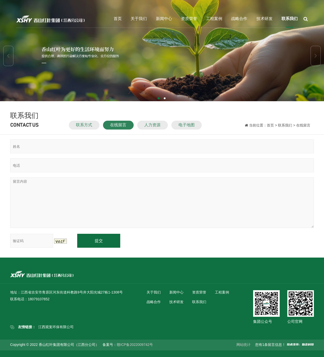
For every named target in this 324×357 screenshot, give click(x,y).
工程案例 (214, 18)
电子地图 (186, 127)
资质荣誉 (189, 18)
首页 (118, 18)
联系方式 (84, 127)
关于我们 (139, 18)
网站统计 (243, 345)
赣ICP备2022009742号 (135, 345)
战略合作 (239, 18)
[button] (158, 98)
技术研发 (264, 18)
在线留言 (118, 127)
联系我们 (289, 18)
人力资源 (152, 127)
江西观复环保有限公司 (56, 327)
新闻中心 (164, 18)
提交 (99, 241)
